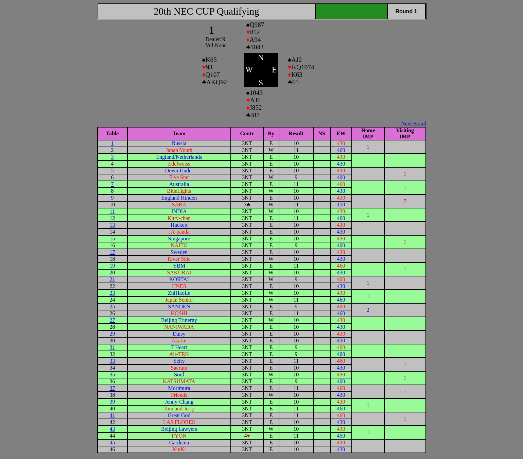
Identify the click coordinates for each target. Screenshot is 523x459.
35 (112, 374)
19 (112, 266)
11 (112, 211)
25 (112, 306)
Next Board (413, 123)
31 (112, 347)
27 (112, 320)
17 (112, 252)
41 (112, 415)
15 (112, 238)
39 (112, 402)
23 (112, 293)
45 (112, 442)
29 (112, 334)
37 (112, 388)
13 (112, 225)
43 (112, 429)
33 (112, 361)
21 (112, 279)
